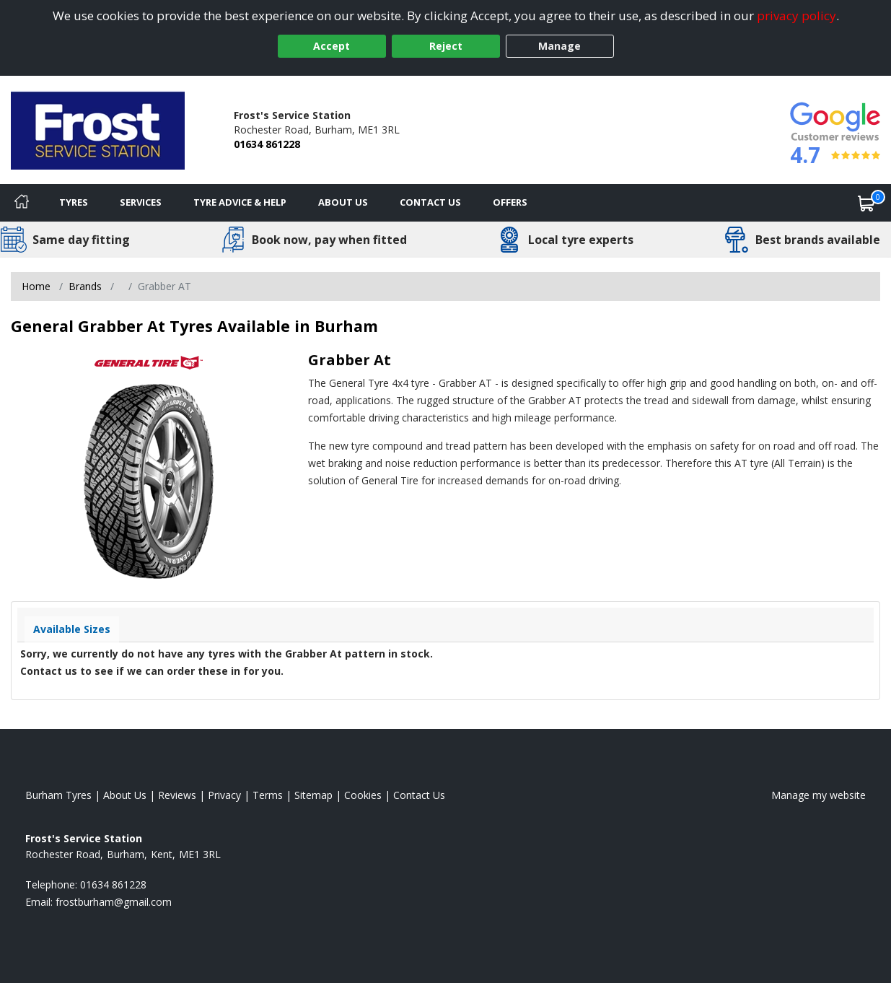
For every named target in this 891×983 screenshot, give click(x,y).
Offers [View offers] (510, 202)
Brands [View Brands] (85, 286)
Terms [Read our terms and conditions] (268, 795)
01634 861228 (267, 144)
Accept (331, 46)
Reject (445, 46)
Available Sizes (71, 629)
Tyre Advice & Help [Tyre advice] (239, 202)
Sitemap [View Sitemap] (313, 795)
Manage (559, 46)
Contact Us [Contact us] (430, 202)
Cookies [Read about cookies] (363, 795)
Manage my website (818, 795)
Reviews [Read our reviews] (177, 795)
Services (141, 202)
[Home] (21, 203)
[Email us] (114, 902)
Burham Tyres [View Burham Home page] (58, 795)
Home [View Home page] (36, 286)
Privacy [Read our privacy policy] (224, 795)
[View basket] (866, 203)
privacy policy (796, 15)
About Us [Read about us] (124, 795)
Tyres (73, 202)
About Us (343, 202)
